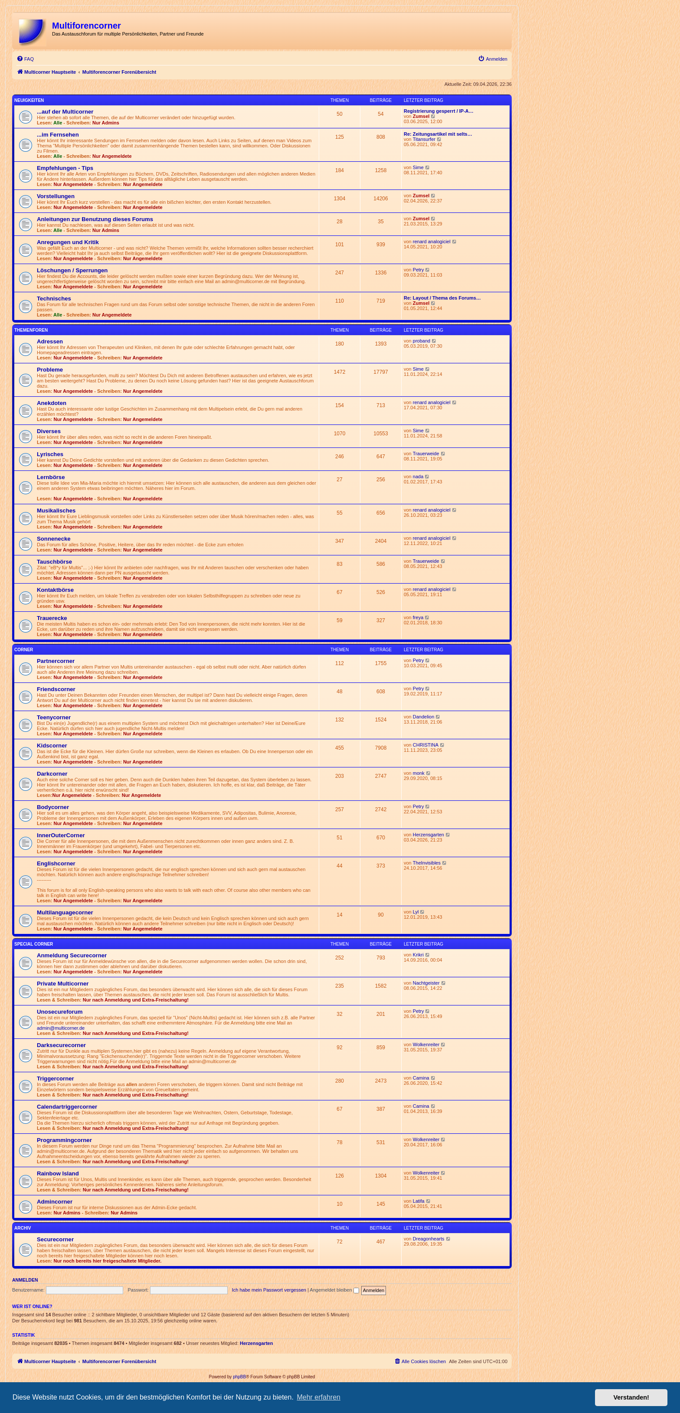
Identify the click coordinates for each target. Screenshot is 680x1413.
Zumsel (421, 116)
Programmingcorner (64, 1140)
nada (418, 476)
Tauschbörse (54, 561)
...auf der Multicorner (65, 111)
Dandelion (424, 716)
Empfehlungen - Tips (65, 168)
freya (418, 617)
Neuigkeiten (29, 100)
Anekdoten (51, 403)
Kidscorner (52, 745)
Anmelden (25, 1279)
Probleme (50, 369)
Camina (421, 1077)
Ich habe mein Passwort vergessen (269, 1289)
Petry (418, 269)
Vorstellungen (56, 196)
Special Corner (33, 944)
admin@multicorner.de (61, 1028)
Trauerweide (426, 453)
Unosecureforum (60, 1011)
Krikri (418, 954)
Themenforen (31, 330)
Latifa (419, 1201)
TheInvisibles (427, 862)
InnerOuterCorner (61, 835)
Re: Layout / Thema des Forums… (442, 297)
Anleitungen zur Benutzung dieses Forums (95, 219)
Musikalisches (56, 510)
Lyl (416, 911)
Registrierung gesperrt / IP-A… (439, 111)
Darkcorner (52, 773)
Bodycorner (53, 807)
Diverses (49, 431)
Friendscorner (56, 689)
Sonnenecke (54, 538)
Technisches (54, 298)
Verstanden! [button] (631, 1397)
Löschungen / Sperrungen (72, 270)
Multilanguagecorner (65, 912)
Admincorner (54, 1201)
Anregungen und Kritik (68, 242)
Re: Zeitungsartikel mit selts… (438, 134)
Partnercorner (56, 661)
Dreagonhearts (429, 1238)
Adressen (50, 341)
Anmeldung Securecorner (72, 955)
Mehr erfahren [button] (318, 1397)
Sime (418, 167)
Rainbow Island (58, 1173)
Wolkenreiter (426, 1044)
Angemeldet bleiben (334, 1289)
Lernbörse (51, 477)
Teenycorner (54, 717)
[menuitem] (25, 59)
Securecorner (55, 1239)
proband (421, 340)
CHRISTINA (425, 744)
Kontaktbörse (55, 590)
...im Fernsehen (58, 134)
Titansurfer (424, 139)
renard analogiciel (432, 241)
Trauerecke (52, 618)
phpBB (239, 1376)
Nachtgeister (426, 983)
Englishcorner (56, 863)
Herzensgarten (428, 834)
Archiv (22, 1228)
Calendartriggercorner (67, 1106)
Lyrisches (50, 454)
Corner (23, 649)
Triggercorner (55, 1078)
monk (419, 773)
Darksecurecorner (61, 1045)
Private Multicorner (62, 983)
